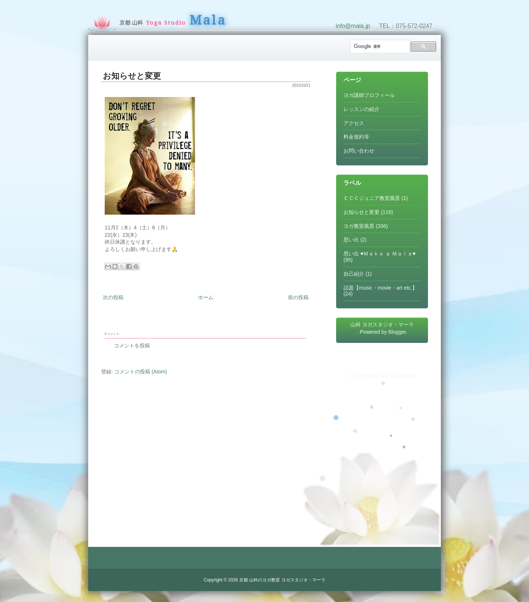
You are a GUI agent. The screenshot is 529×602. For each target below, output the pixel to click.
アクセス (353, 123)
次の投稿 (113, 297)
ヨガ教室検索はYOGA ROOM (382, 376)
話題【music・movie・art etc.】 (380, 288)
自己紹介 (353, 274)
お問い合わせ (358, 151)
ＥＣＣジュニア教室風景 (371, 198)
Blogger (397, 332)
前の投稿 (298, 297)
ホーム (205, 297)
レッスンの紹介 (361, 109)
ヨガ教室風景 (358, 226)
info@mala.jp (353, 26)
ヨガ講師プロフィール (369, 95)
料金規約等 (356, 137)
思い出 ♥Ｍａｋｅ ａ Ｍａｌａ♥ (379, 254)
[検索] (379, 46)
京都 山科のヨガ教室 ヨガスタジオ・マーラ (282, 580)
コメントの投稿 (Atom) (140, 372)
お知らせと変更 (132, 75)
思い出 (351, 240)
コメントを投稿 (132, 345)
